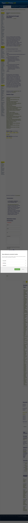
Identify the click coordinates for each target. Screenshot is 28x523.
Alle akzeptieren (17, 269)
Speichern (23, 269)
